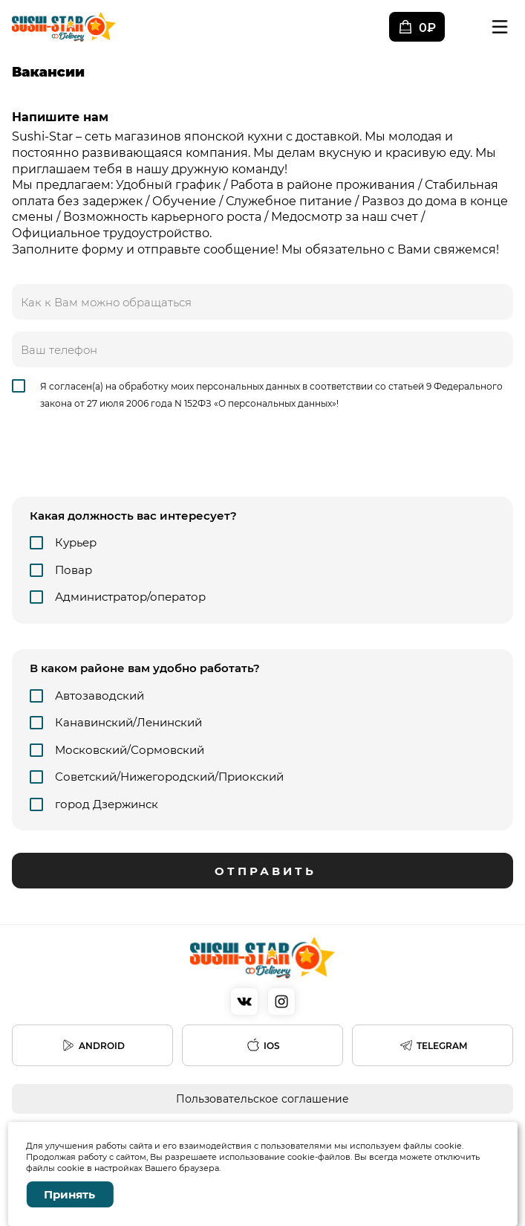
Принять (69, 1194)
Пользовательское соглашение (262, 1099)
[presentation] (125, 459)
